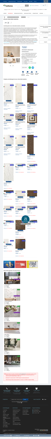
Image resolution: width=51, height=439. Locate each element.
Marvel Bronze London (7, 197)
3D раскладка (34, 1)
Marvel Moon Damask (7, 185)
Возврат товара (5, 420)
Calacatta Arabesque (8, 306)
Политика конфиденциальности (6, 423)
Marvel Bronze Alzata (30, 201)
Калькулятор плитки (26, 1)
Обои (14, 426)
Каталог (5, 13)
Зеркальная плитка (16, 423)
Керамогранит (35, 13)
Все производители (25, 10)
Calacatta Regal (7, 289)
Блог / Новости (5, 431)
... (44, 13)
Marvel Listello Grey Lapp (31, 227)
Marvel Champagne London (31, 169)
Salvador (6, 372)
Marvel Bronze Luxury (18, 255)
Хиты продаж (5, 427)
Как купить (5, 1)
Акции (4, 424)
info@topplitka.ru (36, 415)
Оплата (15, 1)
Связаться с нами (6, 419)
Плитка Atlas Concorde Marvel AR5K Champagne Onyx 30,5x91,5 (20, 106)
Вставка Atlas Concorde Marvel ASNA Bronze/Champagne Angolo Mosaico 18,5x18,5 (32, 127)
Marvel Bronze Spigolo (7, 227)
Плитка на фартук (16, 422)
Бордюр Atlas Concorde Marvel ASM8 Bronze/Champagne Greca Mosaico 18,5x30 (20, 123)
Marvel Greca (29, 214)
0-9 (45, 9)
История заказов (25, 416)
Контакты (20, 1)
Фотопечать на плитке (16, 425)
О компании (5, 415)
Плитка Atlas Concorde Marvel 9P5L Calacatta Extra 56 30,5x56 (8, 103)
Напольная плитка (27, 13)
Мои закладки (25, 417)
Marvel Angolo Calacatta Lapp (8, 250)
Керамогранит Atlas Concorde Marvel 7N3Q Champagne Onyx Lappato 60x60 (20, 149)
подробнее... (7, 271)
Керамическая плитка (18, 13)
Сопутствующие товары (17, 429)
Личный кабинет (25, 415)
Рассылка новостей (26, 419)
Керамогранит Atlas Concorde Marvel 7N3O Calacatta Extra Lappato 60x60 (8, 149)
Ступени (14, 420)
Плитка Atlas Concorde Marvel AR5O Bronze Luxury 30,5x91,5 (32, 106)
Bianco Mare (7, 339)
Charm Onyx (7, 322)
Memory (6, 356)
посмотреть (18, 271)
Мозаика (41, 13)
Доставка (10, 1)
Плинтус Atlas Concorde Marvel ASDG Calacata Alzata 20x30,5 (8, 123)
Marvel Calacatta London (19, 169)
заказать (30, 271)
